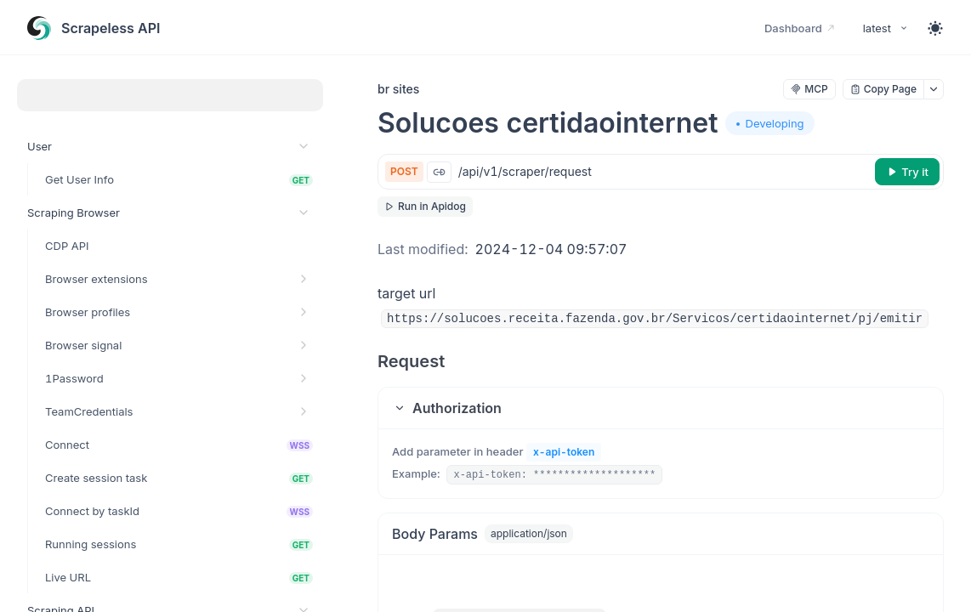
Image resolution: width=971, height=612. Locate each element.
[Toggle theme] (935, 28)
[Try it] (907, 171)
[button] (660, 408)
